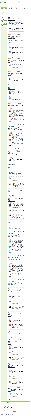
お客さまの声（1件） (10, 313)
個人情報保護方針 (5, 414)
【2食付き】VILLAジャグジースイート (12, 158)
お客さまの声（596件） (10, 221)
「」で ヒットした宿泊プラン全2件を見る (19, 328)
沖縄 (2, 19)
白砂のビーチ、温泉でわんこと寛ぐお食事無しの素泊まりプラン (15, 64)
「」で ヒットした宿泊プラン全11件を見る (18, 218)
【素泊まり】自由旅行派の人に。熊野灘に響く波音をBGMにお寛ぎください (16, 22)
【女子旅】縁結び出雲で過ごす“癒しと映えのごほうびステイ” (15, 393)
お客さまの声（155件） (10, 104)
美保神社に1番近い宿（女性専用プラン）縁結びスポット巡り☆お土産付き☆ (16, 91)
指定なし (11, 7)
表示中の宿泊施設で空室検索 (26, 8)
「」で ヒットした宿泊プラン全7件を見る (19, 148)
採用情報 (12, 414)
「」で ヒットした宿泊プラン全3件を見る (19, 255)
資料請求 (15, 414)
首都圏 (2, 13)
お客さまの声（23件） (10, 190)
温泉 (2, 22)
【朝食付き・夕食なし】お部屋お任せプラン (13, 209)
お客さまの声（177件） (10, 152)
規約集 (13, 414)
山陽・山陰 (3, 17)
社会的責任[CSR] (9, 414)
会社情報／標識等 (2, 414)
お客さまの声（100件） (10, 289)
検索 (14, 411)
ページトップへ (28, 413)
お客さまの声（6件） (10, 364)
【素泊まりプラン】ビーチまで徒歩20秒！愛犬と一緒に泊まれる (15, 346)
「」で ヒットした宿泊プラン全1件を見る (19, 82)
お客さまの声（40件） (10, 331)
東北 (2, 12)
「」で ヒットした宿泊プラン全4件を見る (19, 124)
